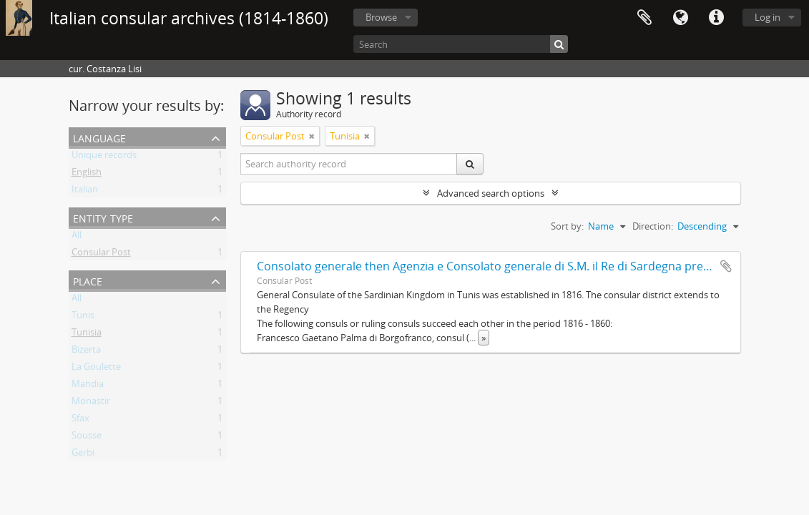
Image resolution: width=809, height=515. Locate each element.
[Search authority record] (349, 164)
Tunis (83, 317)
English (87, 174)
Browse (381, 17)
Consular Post (101, 254)
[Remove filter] (312, 136)
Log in (767, 17)
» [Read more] (483, 337)
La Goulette (96, 369)
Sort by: (567, 226)
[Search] (460, 44)
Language (680, 18)
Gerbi (83, 454)
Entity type (103, 217)
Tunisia (87, 334)
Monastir (91, 403)
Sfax (80, 420)
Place (87, 280)
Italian (85, 191)
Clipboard (644, 18)
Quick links (716, 18)
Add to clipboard (726, 266)
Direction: (652, 226)
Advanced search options (490, 193)
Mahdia (88, 386)
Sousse (87, 437)
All (77, 237)
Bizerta (86, 351)
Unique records (104, 157)
